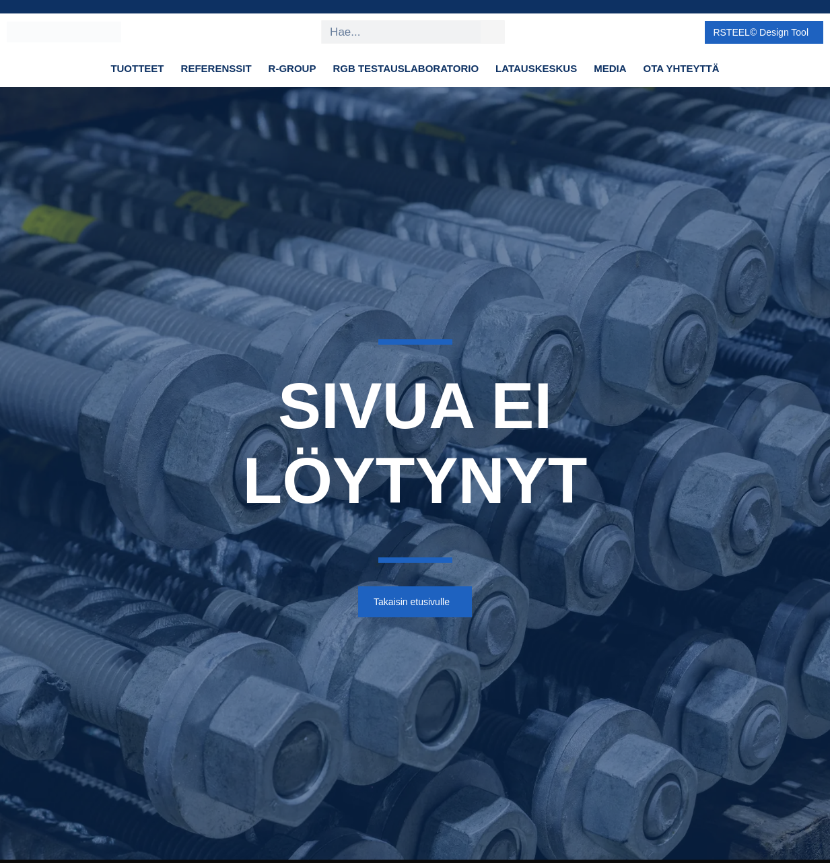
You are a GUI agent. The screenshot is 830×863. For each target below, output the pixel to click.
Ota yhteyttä (682, 68)
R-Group (292, 68)
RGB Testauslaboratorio (406, 68)
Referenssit (216, 68)
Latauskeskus (536, 68)
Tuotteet (137, 68)
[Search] (492, 32)
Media (610, 68)
